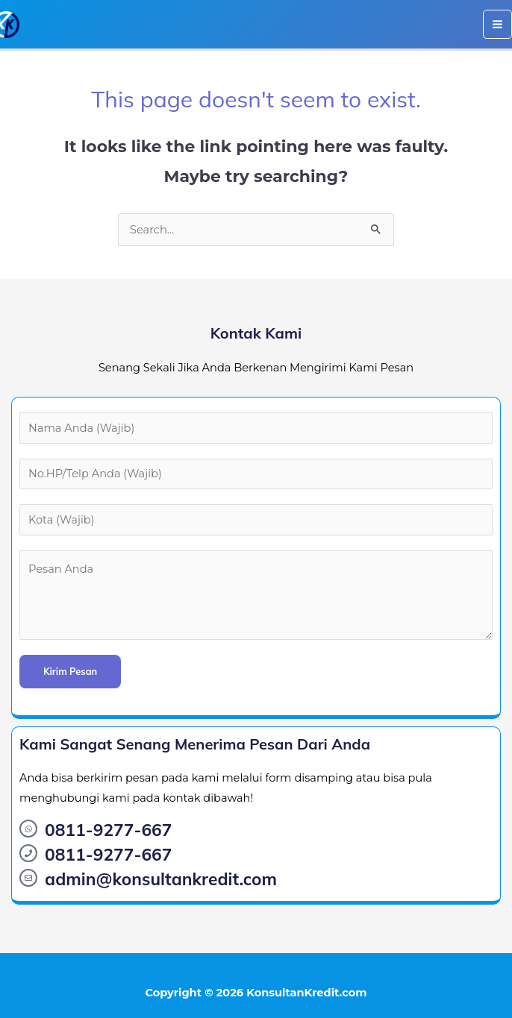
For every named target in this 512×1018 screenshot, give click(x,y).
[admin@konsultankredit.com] (28, 878)
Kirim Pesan (70, 671)
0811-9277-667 (108, 830)
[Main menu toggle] (497, 24)
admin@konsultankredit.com (161, 879)
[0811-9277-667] (28, 829)
